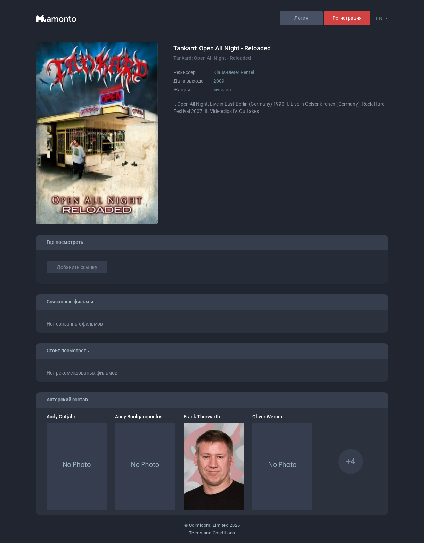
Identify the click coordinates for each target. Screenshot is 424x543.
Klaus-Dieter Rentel (233, 72)
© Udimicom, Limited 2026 (212, 525)
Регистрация (347, 18)
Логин (301, 18)
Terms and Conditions (212, 532)
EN (379, 18)
